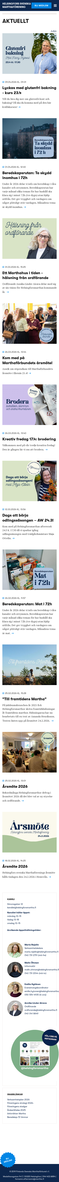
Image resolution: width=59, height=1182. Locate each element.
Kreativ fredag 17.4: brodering (29, 439)
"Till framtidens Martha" (24, 699)
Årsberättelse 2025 (16, 1110)
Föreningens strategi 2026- (20, 1103)
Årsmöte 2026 (15, 786)
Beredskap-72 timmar (17, 1117)
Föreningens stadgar (17, 1106)
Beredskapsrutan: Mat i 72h (27, 604)
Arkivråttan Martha (16, 1113)
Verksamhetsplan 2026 (18, 1099)
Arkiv (54, 31)
